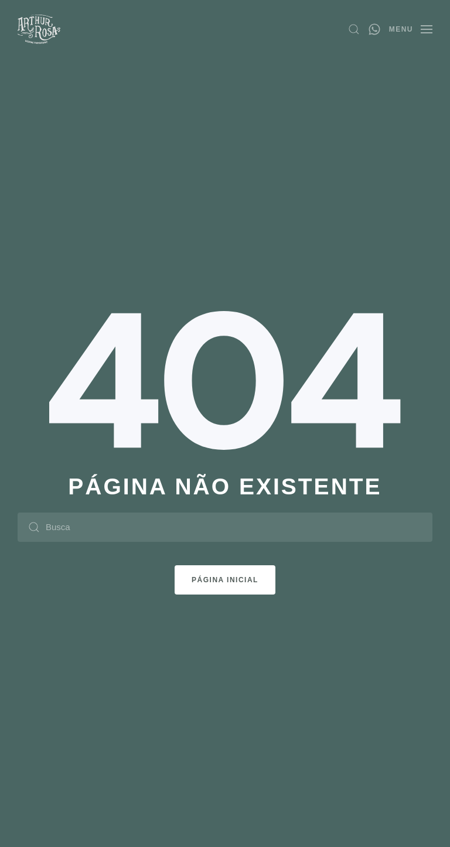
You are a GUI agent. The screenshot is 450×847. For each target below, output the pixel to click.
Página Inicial (225, 580)
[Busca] (225, 527)
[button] (354, 29)
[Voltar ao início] (39, 29)
